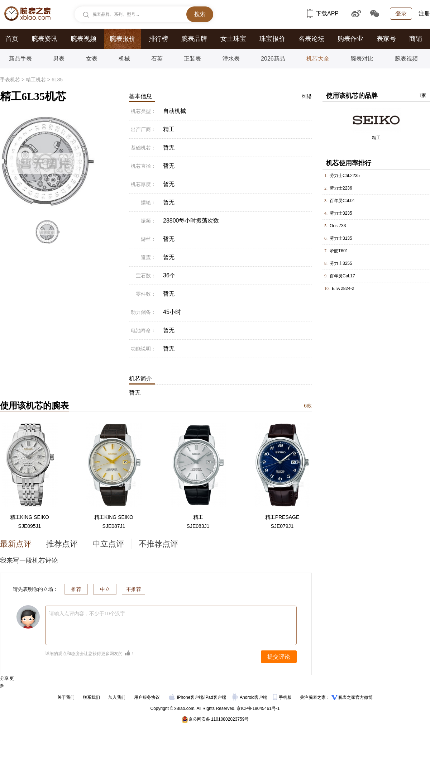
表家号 (386, 38)
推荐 (76, 589)
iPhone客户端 (186, 697)
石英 (157, 59)
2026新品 (273, 59)
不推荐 (133, 589)
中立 (105, 589)
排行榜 (158, 38)
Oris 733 (338, 225)
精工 (376, 137)
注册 (424, 13)
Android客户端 (250, 697)
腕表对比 (361, 59)
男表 (58, 59)
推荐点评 (62, 543)
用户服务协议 (147, 697)
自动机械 (174, 111)
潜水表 (231, 59)
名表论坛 (311, 38)
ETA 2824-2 (343, 288)
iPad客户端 (215, 697)
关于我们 (66, 697)
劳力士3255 (341, 263)
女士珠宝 (233, 38)
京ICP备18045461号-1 (258, 708)
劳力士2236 (341, 188)
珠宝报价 (272, 38)
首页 (11, 38)
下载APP (323, 13)
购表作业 (350, 38)
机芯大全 (317, 59)
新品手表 (20, 59)
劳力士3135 (341, 238)
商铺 (415, 38)
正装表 (192, 59)
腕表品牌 (194, 38)
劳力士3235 (341, 213)
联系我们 (91, 697)
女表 (91, 59)
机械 (124, 59)
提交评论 (278, 657)
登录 (401, 13)
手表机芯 (10, 79)
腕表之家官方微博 (355, 697)
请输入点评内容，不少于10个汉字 (87, 613)
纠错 (307, 96)
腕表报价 (122, 38)
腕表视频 (83, 38)
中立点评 (108, 543)
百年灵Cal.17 (342, 275)
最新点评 (16, 543)
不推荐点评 (158, 543)
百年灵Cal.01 (342, 200)
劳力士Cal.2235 (345, 175)
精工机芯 (36, 79)
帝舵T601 (339, 250)
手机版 (283, 697)
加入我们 (116, 697)
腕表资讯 (44, 38)
